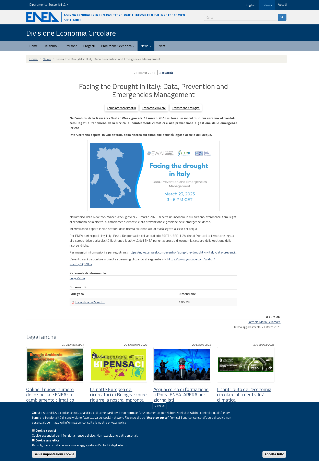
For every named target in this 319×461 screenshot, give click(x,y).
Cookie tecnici (45, 430)
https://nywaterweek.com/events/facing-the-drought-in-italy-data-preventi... (183, 252)
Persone (71, 45)
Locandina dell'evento (90, 302)
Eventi (161, 45)
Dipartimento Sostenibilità (48, 4)
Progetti (89, 45)
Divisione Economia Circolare (71, 32)
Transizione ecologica (186, 108)
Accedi (282, 4)
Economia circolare (154, 108)
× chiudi (159, 405)
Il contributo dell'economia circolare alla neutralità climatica (244, 395)
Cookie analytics (47, 440)
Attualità (166, 72)
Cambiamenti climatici (121, 108)
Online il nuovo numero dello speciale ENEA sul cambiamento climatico (50, 395)
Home (33, 45)
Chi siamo (52, 45)
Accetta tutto (274, 454)
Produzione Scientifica (117, 45)
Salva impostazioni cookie (54, 454)
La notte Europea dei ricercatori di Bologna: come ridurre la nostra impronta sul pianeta (118, 397)
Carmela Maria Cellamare (264, 321)
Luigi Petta (77, 278)
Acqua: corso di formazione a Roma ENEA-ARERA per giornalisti (181, 395)
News (146, 45)
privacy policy (117, 422)
